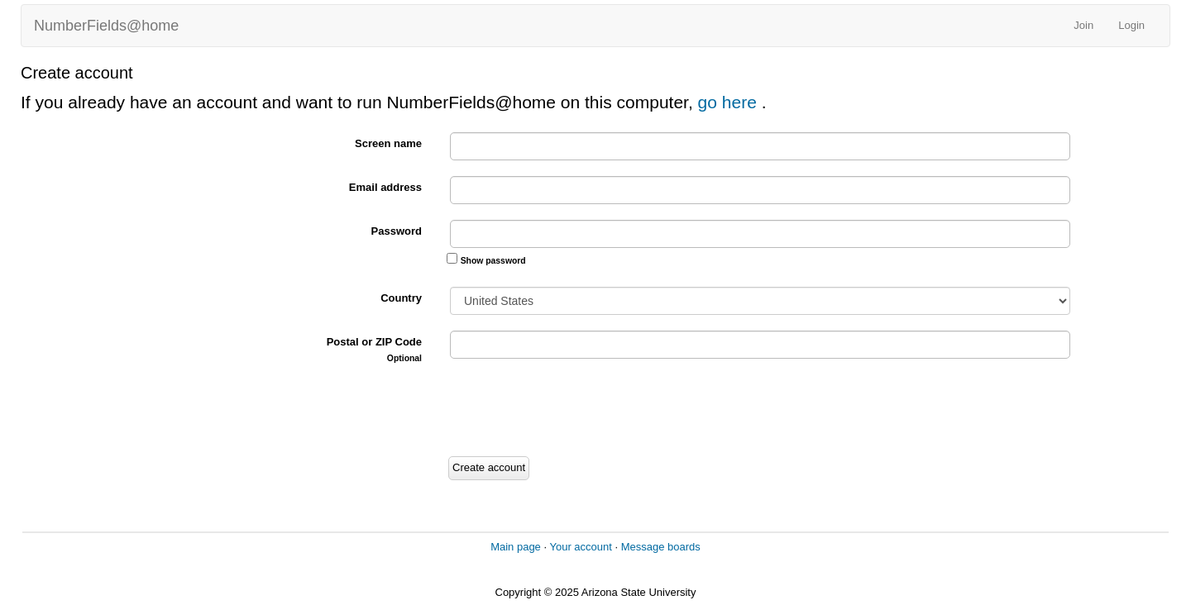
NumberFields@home (106, 25)
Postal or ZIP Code (374, 349)
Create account (488, 467)
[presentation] (572, 410)
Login (1131, 25)
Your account (580, 547)
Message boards (661, 547)
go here (730, 102)
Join (1083, 25)
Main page (515, 547)
